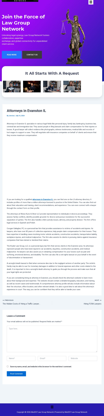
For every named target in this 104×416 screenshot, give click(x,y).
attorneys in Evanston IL (43, 200)
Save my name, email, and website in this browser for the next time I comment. (41, 367)
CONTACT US (32, 55)
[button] (52, 407)
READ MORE (12, 55)
